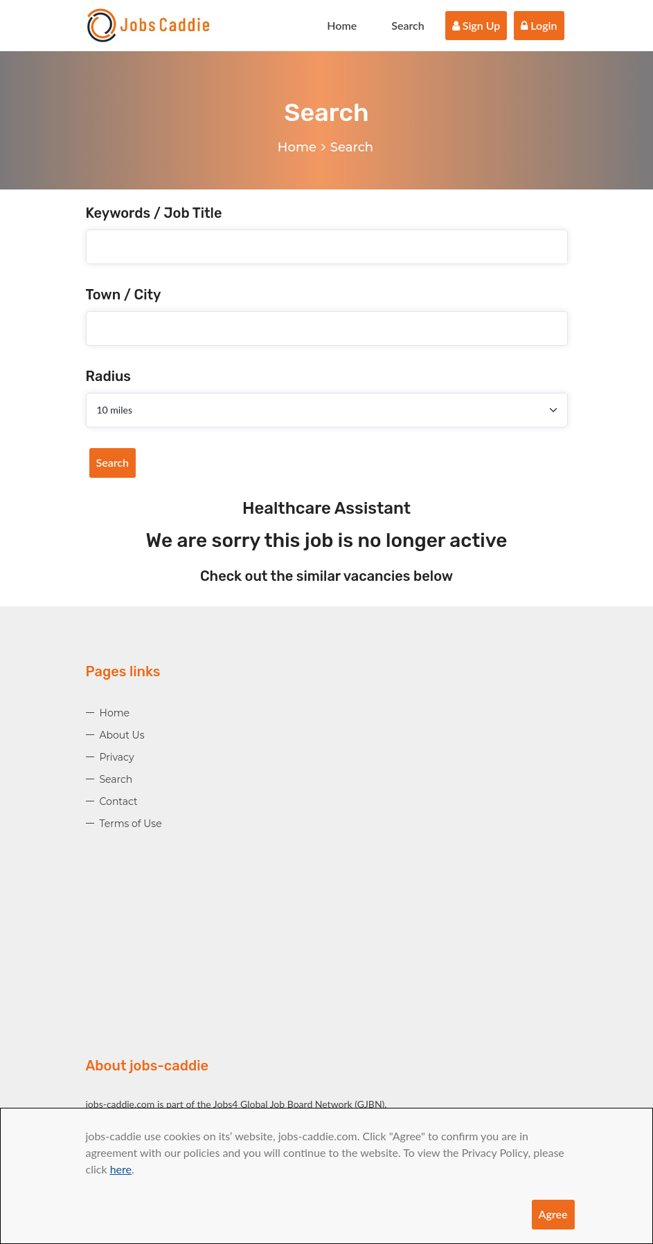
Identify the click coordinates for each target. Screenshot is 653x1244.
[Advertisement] (327, 959)
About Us (122, 735)
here (121, 1169)
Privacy (117, 757)
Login (539, 25)
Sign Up (476, 25)
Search (407, 25)
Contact (119, 801)
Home (342, 25)
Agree (553, 1213)
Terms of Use (131, 823)
